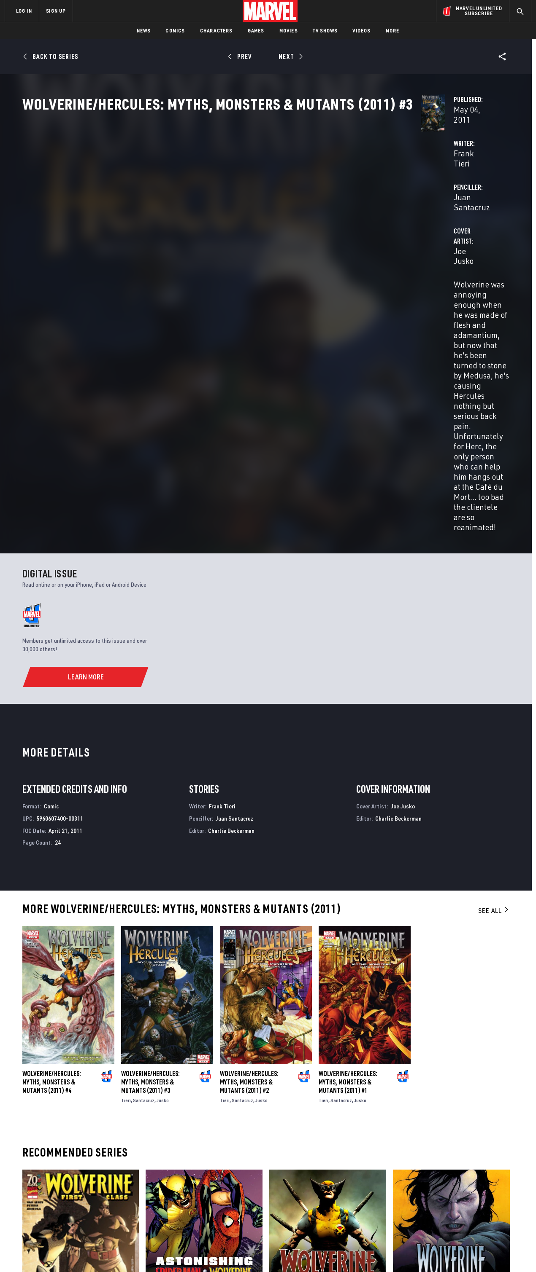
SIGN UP (55, 11)
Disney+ (164, 1171)
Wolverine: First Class (54, 1078)
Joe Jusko (191, 232)
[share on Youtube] (430, 1198)
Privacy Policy (107, 1252)
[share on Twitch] (500, 1198)
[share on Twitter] (453, 1180)
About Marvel (93, 1159)
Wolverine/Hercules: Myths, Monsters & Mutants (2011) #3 (150, 864)
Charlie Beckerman (231, 613)
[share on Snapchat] (453, 1198)
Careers (84, 1183)
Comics (174, 30)
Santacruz (143, 883)
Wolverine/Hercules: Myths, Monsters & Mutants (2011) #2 (249, 864)
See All (493, 693)
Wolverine (283, 1078)
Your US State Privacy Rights (164, 1252)
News (144, 30)
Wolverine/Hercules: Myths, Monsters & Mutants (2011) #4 (51, 864)
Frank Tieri (193, 199)
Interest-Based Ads (413, 1252)
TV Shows (325, 30)
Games (256, 30)
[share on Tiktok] (430, 1216)
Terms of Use (69, 1252)
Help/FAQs (87, 1171)
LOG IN (24, 11)
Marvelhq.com (174, 1183)
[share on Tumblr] (500, 1180)
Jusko (163, 883)
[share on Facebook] (430, 1181)
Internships (90, 1195)
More (393, 30)
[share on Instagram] (477, 1180)
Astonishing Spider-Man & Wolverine (197, 1078)
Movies (288, 30)
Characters (216, 30)
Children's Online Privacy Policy (295, 1252)
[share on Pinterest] (477, 1198)
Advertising (170, 1159)
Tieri (126, 883)
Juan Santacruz (366, 199)
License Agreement (360, 1252)
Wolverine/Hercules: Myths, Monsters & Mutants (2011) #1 (348, 864)
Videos (361, 30)
